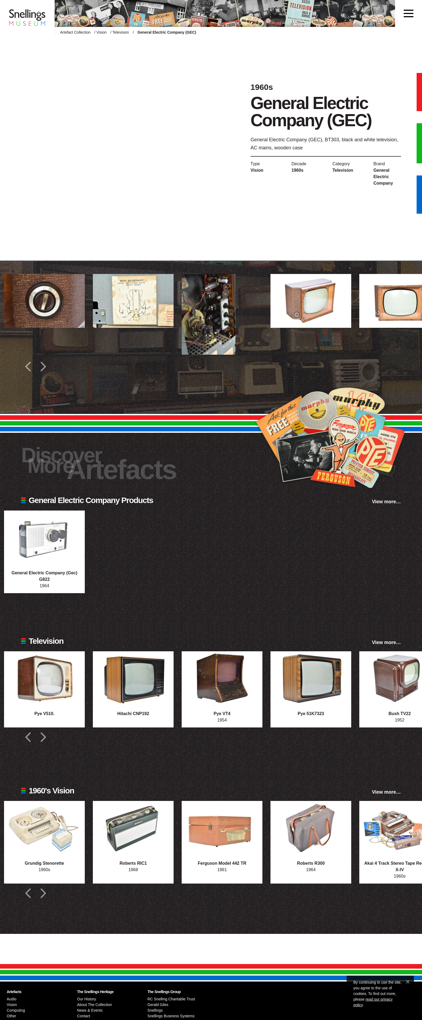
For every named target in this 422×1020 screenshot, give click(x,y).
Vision (101, 32)
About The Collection (94, 1005)
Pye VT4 (222, 713)
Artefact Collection (75, 32)
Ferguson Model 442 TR (222, 863)
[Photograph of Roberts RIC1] (133, 828)
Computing (16, 1010)
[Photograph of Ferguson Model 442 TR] (222, 828)
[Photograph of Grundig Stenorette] (44, 828)
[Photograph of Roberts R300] (310, 828)
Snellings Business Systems (171, 1016)
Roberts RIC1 (133, 863)
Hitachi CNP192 (133, 713)
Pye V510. (44, 713)
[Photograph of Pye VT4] (222, 678)
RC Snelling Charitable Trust (171, 999)
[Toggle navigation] (408, 13)
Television (120, 32)
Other (11, 1016)
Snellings (155, 1010)
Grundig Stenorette (44, 863)
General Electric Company (383, 176)
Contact (83, 1016)
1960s (297, 170)
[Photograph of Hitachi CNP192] (133, 678)
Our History (86, 999)
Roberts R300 (311, 863)
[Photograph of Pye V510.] (44, 678)
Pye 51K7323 (311, 713)
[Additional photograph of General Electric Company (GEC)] (44, 301)
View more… (386, 501)
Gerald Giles (157, 1005)
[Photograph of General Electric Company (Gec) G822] (44, 537)
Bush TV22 (400, 713)
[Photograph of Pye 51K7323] (310, 678)
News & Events (90, 1010)
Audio (11, 999)
